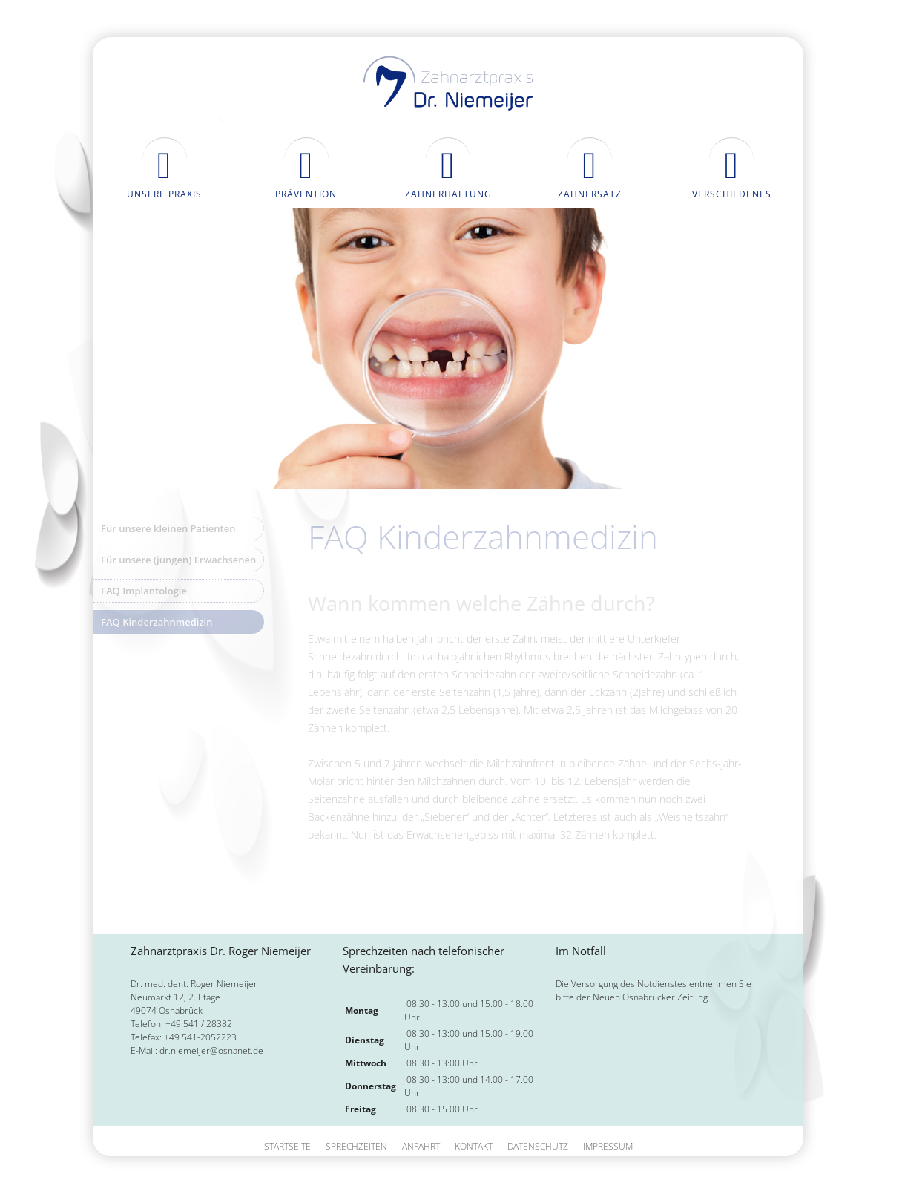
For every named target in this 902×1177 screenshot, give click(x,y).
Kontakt (474, 1146)
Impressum (608, 1146)
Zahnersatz (590, 194)
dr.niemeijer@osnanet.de (211, 1050)
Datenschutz (537, 1146)
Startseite (287, 1146)
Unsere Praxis (164, 194)
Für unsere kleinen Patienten (168, 528)
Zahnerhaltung (448, 194)
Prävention (306, 194)
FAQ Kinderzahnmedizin (157, 622)
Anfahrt (421, 1146)
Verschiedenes (731, 194)
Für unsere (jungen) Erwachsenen (178, 559)
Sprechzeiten (356, 1146)
